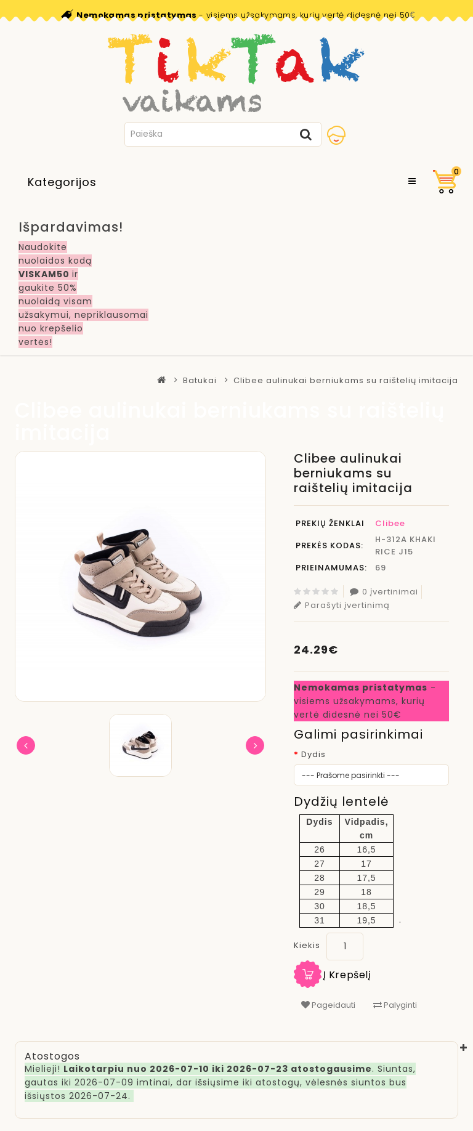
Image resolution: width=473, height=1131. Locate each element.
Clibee (390, 523)
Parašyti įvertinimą (342, 605)
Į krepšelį (347, 975)
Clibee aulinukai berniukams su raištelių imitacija (345, 380)
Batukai (200, 380)
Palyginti (395, 1005)
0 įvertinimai (384, 592)
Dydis (313, 754)
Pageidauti (328, 1005)
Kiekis (307, 945)
